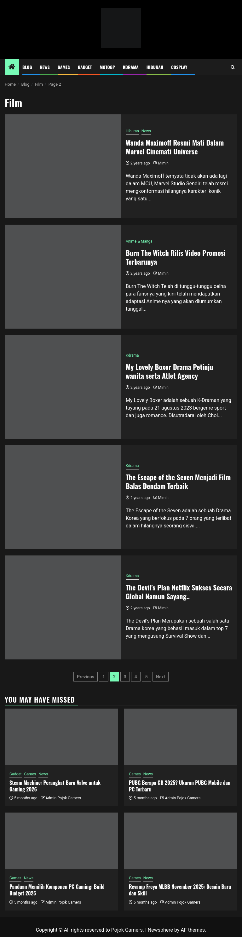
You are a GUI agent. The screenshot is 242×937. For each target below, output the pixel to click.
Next (160, 676)
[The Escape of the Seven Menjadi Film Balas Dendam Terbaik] (63, 497)
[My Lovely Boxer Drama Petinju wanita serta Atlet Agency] (63, 387)
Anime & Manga (139, 241)
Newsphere (160, 930)
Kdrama (131, 67)
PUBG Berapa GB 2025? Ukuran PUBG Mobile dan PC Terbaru (179, 786)
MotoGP (107, 67)
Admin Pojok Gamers (63, 798)
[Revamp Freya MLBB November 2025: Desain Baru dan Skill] (180, 841)
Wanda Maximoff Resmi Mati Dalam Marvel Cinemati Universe (175, 147)
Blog (27, 67)
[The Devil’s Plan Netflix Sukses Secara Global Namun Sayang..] (63, 607)
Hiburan (155, 67)
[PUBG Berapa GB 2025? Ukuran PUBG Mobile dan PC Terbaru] (180, 737)
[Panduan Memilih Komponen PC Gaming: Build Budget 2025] (61, 841)
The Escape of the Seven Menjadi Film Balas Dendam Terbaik (178, 481)
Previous (85, 676)
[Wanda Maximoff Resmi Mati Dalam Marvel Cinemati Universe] (63, 166)
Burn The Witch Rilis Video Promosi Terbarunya (176, 257)
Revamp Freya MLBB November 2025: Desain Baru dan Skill (180, 890)
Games (64, 67)
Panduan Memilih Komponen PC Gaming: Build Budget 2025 (57, 890)
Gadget (85, 67)
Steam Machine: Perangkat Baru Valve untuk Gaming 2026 (55, 786)
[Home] (12, 67)
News (45, 67)
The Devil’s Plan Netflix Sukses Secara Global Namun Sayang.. (179, 591)
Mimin (163, 163)
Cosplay (179, 67)
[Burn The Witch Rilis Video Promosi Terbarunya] (63, 277)
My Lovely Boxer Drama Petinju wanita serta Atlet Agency (169, 371)
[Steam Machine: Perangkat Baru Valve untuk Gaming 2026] (61, 737)
